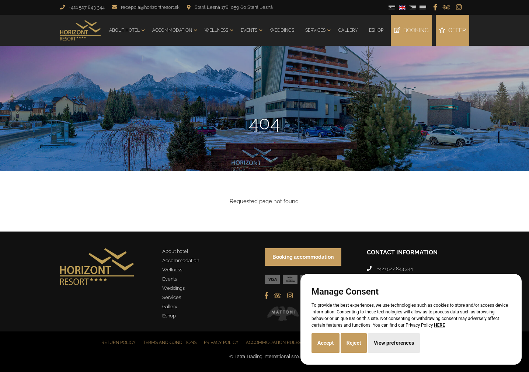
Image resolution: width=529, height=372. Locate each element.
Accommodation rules (273, 342)
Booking (411, 30)
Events (249, 30)
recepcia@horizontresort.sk (150, 7)
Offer (452, 30)
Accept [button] (325, 343)
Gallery (348, 30)
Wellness (216, 30)
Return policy (118, 342)
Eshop (376, 30)
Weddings (282, 30)
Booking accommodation (303, 257)
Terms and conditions (169, 342)
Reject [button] (354, 343)
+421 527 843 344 (87, 7)
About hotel (124, 30)
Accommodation (172, 30)
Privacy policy (221, 342)
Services (315, 30)
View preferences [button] (394, 343)
